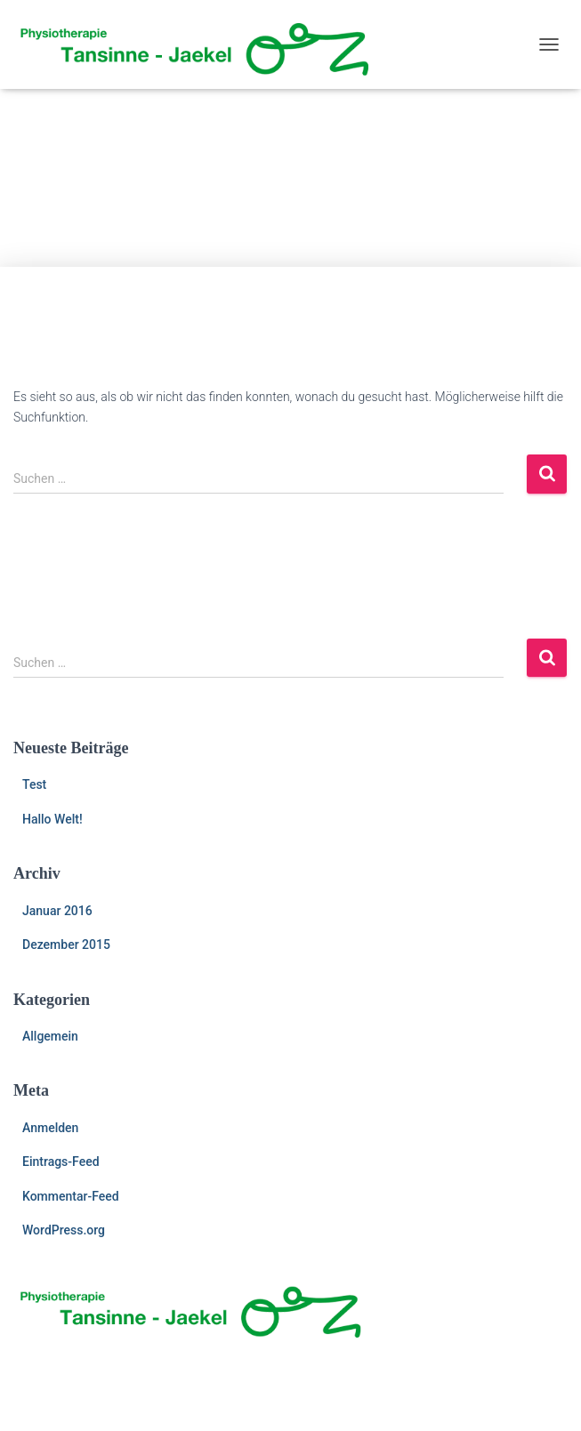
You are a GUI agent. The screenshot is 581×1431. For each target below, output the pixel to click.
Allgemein (50, 1036)
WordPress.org (63, 1230)
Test (34, 784)
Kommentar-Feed (70, 1196)
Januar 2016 (57, 911)
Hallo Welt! (52, 819)
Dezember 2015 (66, 944)
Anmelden (50, 1128)
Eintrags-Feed (61, 1161)
